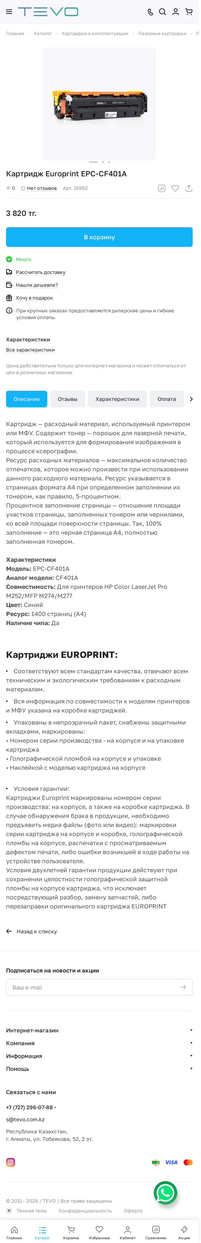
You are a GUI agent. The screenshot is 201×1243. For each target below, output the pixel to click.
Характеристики (117, 399)
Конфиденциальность (85, 1211)
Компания (20, 1043)
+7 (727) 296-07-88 (29, 1107)
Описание (27, 399)
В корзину (99, 237)
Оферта (133, 1211)
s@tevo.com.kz (25, 1119)
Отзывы (67, 399)
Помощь (17, 1068)
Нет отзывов (39, 188)
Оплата (167, 399)
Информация (24, 1055)
